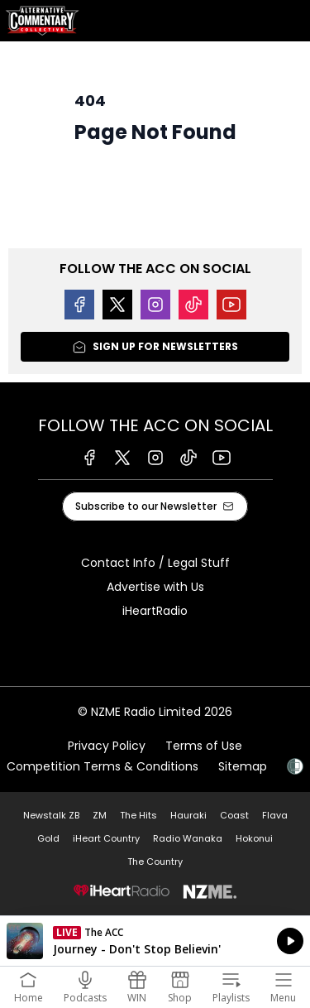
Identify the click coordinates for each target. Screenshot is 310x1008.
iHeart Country (106, 838)
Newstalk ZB (51, 815)
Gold (48, 838)
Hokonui (254, 838)
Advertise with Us (155, 586)
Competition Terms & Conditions (102, 766)
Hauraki (188, 815)
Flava (275, 815)
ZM (100, 815)
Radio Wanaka (187, 838)
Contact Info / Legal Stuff (155, 562)
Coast (234, 815)
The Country (155, 861)
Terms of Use (203, 745)
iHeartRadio (155, 610)
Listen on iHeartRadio (155, 941)
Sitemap (242, 766)
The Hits (138, 815)
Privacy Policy (106, 745)
